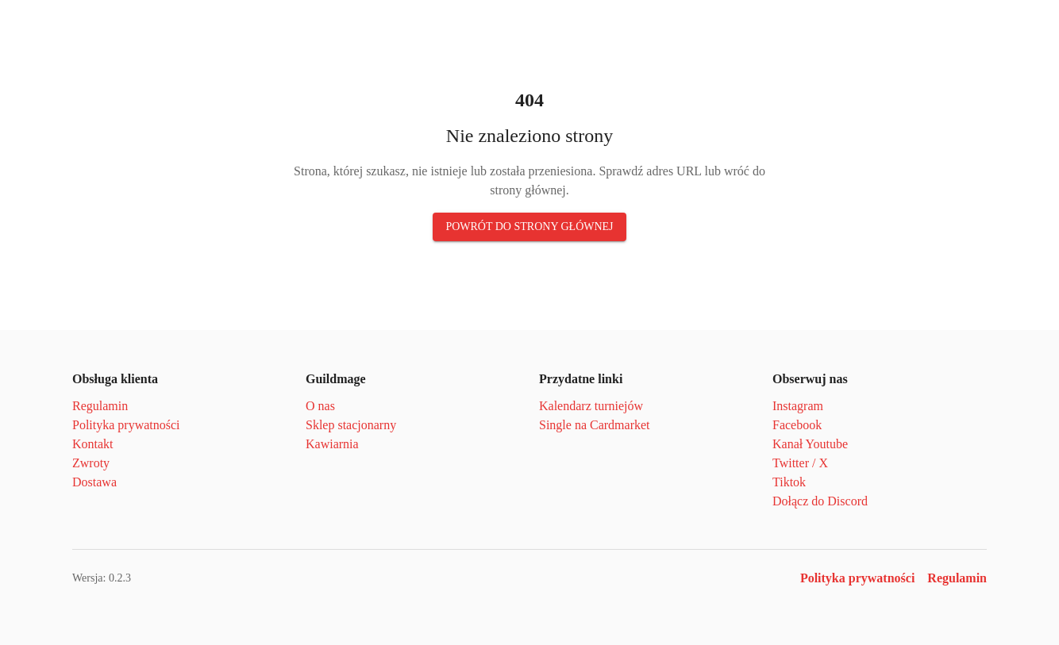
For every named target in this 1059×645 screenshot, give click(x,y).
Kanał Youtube (810, 444)
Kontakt (93, 444)
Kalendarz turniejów (591, 406)
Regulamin (100, 406)
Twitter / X (800, 463)
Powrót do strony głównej (529, 226)
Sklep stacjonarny (351, 425)
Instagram (797, 406)
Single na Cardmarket (594, 425)
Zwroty (91, 463)
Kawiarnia (332, 444)
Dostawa (94, 482)
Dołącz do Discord (820, 501)
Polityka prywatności (126, 425)
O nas (320, 406)
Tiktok (789, 482)
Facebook (797, 425)
